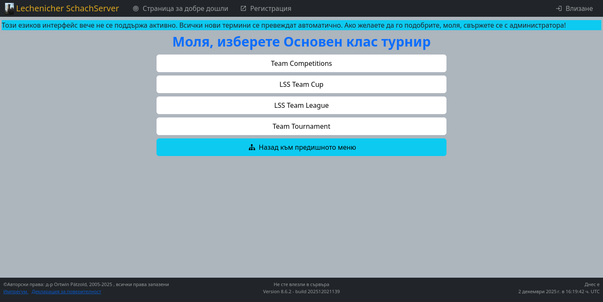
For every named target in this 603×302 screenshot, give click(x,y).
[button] (301, 63)
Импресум (16, 291)
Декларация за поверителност (67, 291)
